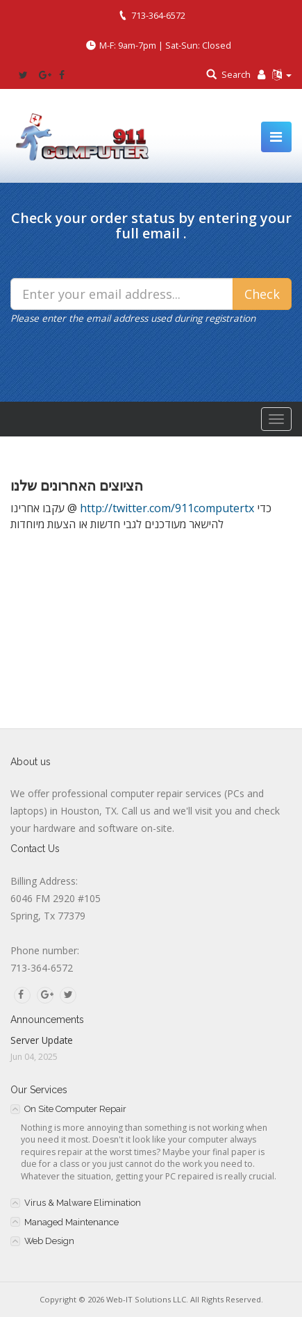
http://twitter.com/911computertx (167, 508)
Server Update (41, 1040)
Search (236, 74)
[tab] (151, 1108)
